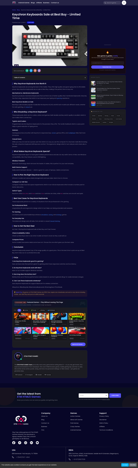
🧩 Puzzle (33, 310)
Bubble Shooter (96, 122)
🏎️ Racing (42, 310)
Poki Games (74, 423)
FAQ (42, 430)
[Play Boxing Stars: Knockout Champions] (58, 333)
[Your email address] (93, 395)
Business (46, 3)
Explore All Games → (78, 344)
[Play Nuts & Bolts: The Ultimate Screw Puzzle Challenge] (40, 319)
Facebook (19, 375)
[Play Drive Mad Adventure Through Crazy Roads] (58, 319)
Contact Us (45, 423)
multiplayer (71, 133)
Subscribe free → (108, 67)
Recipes (111, 122)
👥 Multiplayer (51, 310)
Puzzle (118, 115)
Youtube (48, 375)
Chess (112, 115)
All (19, 310)
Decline (132, 465)
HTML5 (93, 115)
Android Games (23, 3)
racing (51, 215)
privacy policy (106, 399)
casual (27, 107)
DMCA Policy (103, 423)
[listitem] (107, 83)
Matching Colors (108, 119)
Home (14, 10)
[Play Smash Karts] (22, 333)
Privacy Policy (104, 416)
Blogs (33, 3)
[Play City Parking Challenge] (77, 333)
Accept (125, 465)
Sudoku (104, 122)
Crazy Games (75, 427)
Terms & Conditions (106, 430)
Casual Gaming (55, 221)
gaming (59, 98)
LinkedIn (39, 375)
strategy (59, 215)
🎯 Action (25, 310)
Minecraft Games (76, 420)
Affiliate (39, 3)
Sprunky (100, 115)
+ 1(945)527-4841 (23, 457)
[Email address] (107, 63)
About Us (44, 416)
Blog (18, 10)
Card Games (119, 119)
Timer (100, 119)
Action (54, 133)
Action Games (75, 416)
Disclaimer (103, 420)
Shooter (94, 119)
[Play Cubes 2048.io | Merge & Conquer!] (40, 333)
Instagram (29, 375)
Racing (106, 115)
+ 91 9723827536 (79, 459)
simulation (44, 215)
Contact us (55, 3)
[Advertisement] (107, 28)
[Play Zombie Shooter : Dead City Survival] (77, 319)
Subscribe (115, 395)
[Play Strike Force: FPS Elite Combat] (22, 319)
